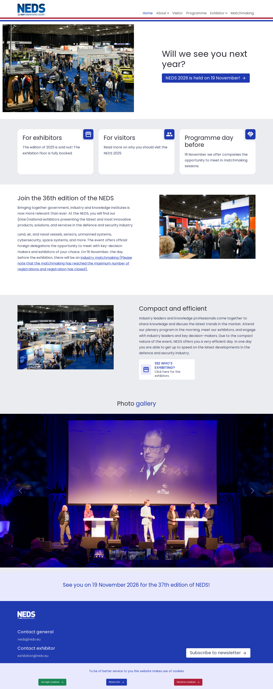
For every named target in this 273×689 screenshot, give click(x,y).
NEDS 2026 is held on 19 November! (203, 78)
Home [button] (148, 13)
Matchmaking (242, 13)
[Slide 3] (136, 548)
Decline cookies (186, 682)
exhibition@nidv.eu (32, 655)
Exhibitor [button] (217, 13)
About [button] (161, 13)
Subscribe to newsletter (215, 653)
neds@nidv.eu (29, 639)
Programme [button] (196, 13)
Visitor (177, 13)
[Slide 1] (98, 548)
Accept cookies (50, 682)
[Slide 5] (174, 548)
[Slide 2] (117, 548)
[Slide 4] (155, 548)
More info (114, 682)
